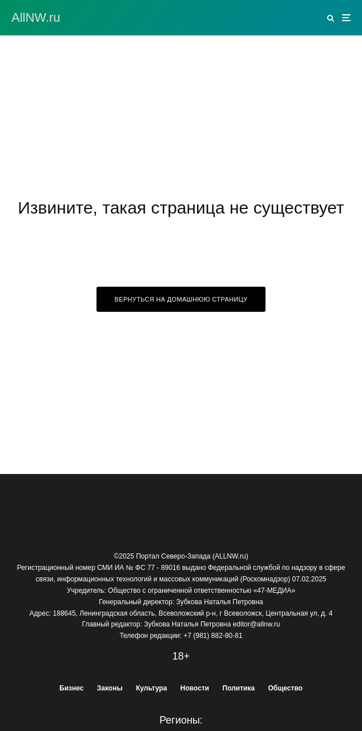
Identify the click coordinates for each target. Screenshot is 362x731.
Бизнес (71, 688)
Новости (194, 688)
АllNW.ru (36, 17)
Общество (285, 688)
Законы (110, 688)
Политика (239, 688)
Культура (151, 688)
